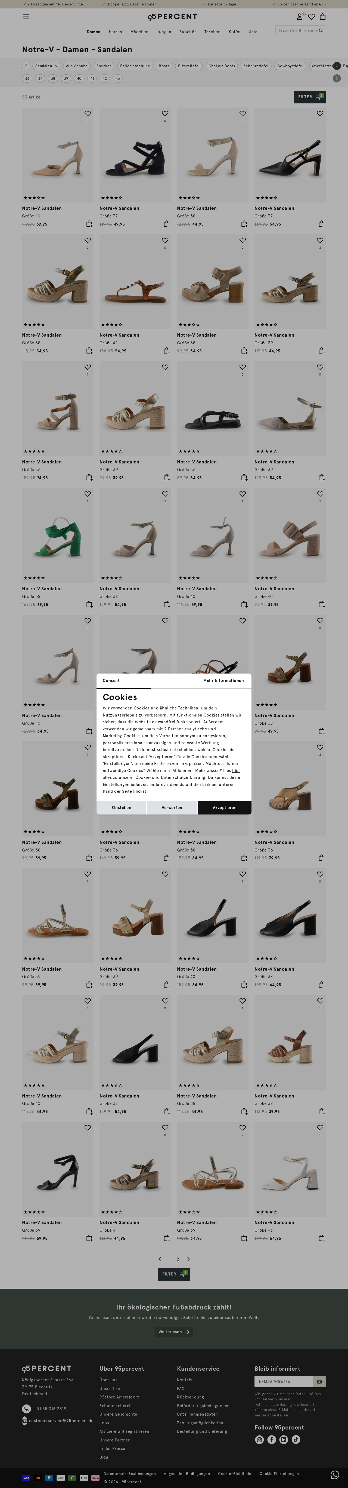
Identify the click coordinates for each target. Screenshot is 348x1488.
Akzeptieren (225, 807)
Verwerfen (172, 807)
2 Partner (173, 729)
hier (236, 770)
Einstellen (121, 807)
